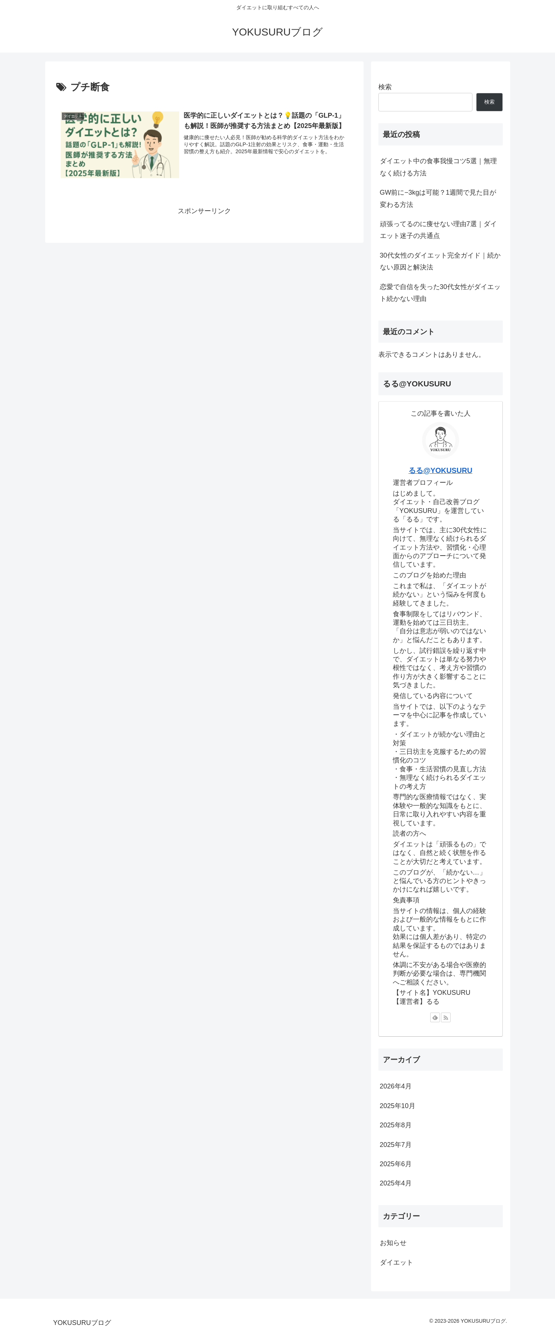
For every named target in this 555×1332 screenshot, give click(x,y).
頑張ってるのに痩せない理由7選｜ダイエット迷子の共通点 (438, 229)
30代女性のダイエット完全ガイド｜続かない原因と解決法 (440, 261)
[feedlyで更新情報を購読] (435, 1017)
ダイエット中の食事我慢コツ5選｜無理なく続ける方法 (438, 167)
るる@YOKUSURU (440, 470)
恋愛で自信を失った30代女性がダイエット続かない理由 (440, 292)
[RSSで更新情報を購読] (446, 1017)
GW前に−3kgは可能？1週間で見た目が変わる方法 (438, 198)
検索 (385, 87)
